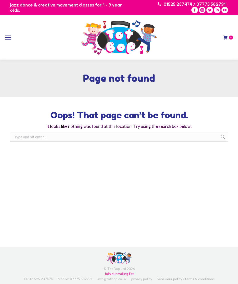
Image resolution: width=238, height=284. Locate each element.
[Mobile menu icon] (8, 38)
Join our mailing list (119, 273)
